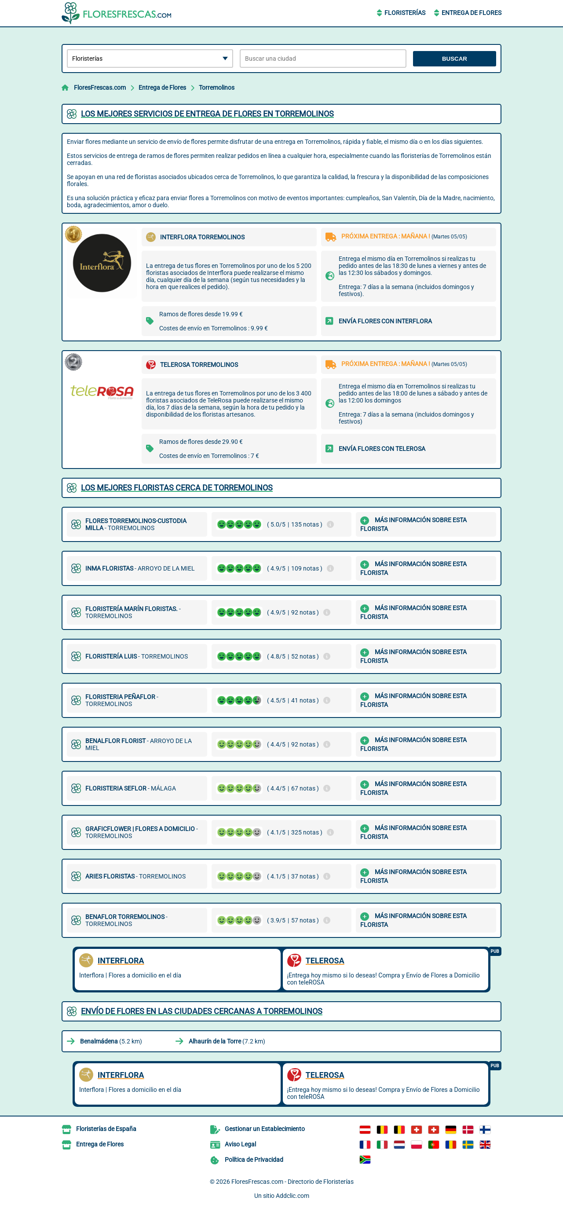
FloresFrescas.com (100, 87)
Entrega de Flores (471, 12)
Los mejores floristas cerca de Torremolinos (177, 487)
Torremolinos (216, 87)
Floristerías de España (106, 1128)
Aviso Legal (240, 1144)
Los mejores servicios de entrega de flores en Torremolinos (207, 113)
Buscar (454, 58)
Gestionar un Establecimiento (265, 1128)
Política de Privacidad (254, 1159)
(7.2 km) (227, 1041)
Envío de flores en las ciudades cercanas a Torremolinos (201, 1011)
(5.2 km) (111, 1041)
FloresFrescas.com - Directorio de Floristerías (292, 1181)
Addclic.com (292, 1195)
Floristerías (404, 12)
